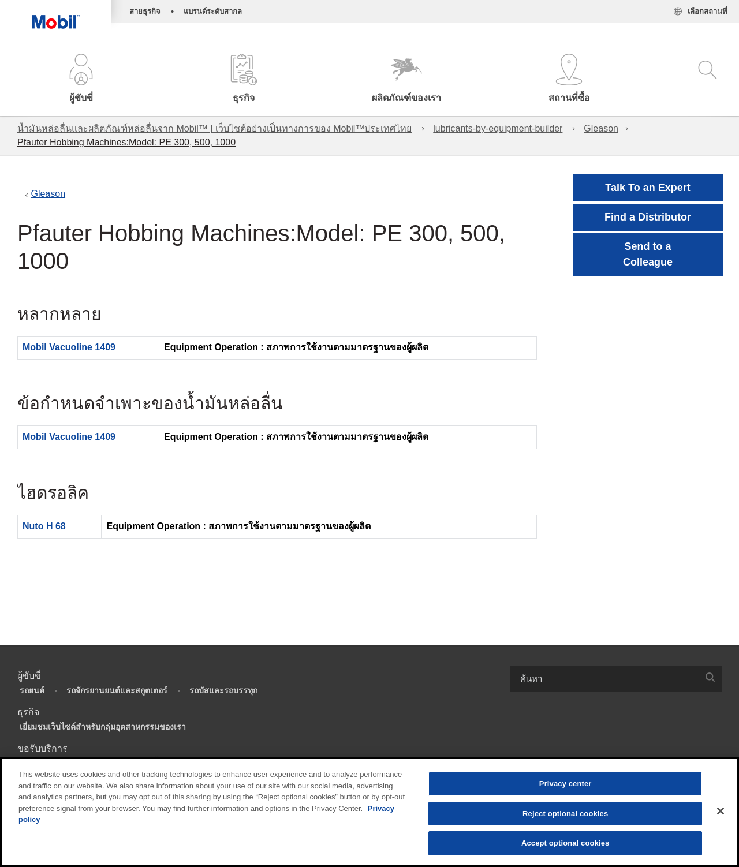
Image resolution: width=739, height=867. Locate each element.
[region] (369, 812)
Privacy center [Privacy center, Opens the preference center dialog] (565, 783)
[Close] (720, 811)
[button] (81, 79)
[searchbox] (604, 679)
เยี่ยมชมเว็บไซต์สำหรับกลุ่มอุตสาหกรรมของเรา (103, 726)
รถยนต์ (32, 690)
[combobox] (616, 679)
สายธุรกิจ (145, 11)
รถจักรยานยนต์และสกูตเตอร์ (116, 690)
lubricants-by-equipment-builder (497, 128)
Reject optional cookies (565, 813)
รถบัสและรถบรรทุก (223, 690)
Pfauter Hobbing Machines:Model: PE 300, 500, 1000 (126, 142)
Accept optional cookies (565, 843)
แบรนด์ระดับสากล (213, 11)
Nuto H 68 (44, 526)
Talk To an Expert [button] (647, 187)
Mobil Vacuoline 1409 (69, 347)
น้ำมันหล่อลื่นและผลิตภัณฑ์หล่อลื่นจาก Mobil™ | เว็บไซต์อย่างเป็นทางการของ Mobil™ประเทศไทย (214, 128)
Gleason (601, 128)
